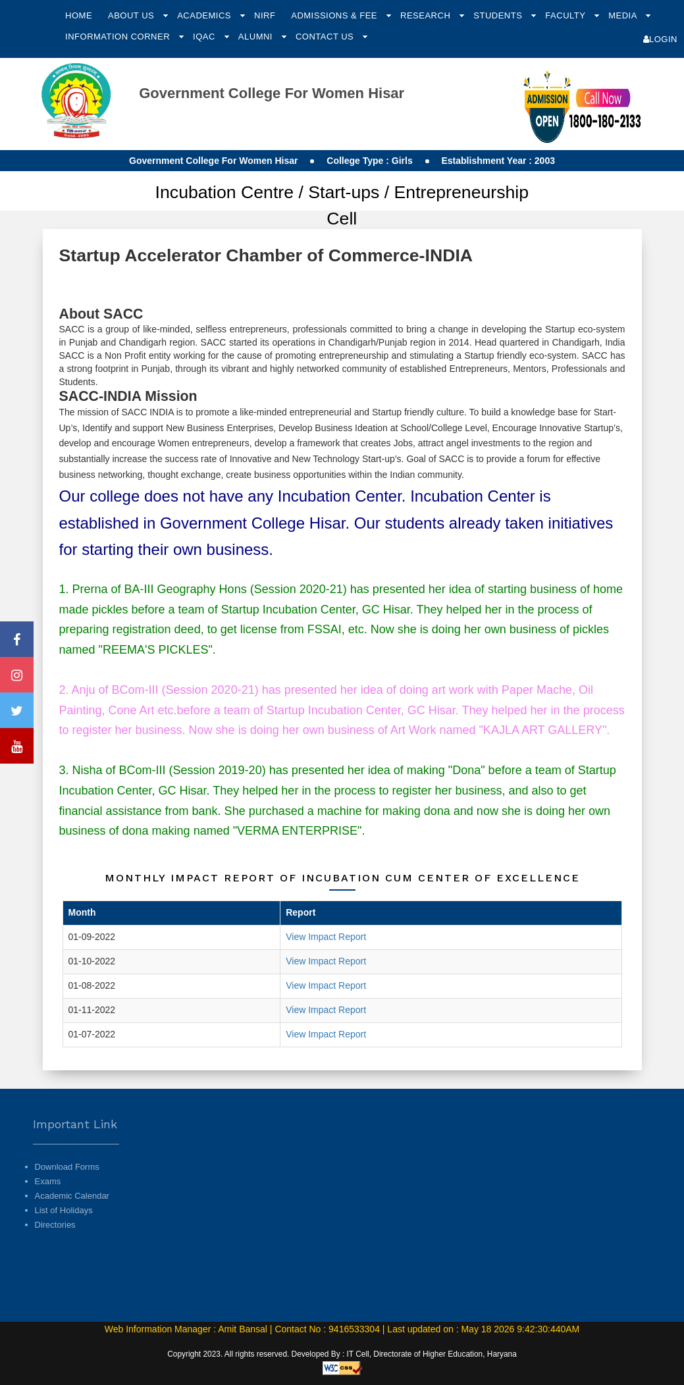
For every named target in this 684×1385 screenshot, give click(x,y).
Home (78, 15)
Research (426, 15)
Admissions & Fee (335, 15)
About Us (132, 15)
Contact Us (326, 36)
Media (623, 15)
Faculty (566, 15)
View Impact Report (326, 936)
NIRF (264, 15)
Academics (205, 15)
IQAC (205, 36)
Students (499, 15)
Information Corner (118, 36)
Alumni (256, 36)
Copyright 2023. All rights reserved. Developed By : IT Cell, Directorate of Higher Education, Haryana (342, 1354)
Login (660, 39)
